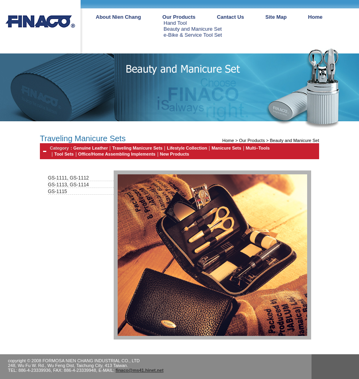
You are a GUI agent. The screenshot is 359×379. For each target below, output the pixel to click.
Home (315, 17)
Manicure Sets (226, 148)
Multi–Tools (258, 148)
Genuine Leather (90, 148)
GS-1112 (78, 178)
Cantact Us (230, 17)
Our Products (178, 17)
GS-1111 (57, 178)
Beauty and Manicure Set (193, 29)
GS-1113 (57, 185)
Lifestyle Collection (187, 148)
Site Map (275, 17)
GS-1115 (57, 191)
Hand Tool (175, 23)
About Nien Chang (118, 17)
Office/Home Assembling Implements (117, 154)
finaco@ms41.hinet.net (140, 370)
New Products (174, 154)
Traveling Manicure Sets (137, 148)
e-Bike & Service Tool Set (193, 35)
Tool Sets (64, 154)
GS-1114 (79, 185)
